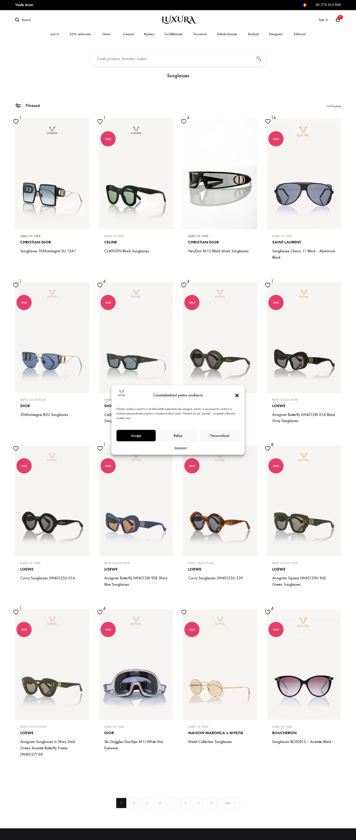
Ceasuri (128, 34)
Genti (106, 34)
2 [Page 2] (134, 803)
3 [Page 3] (147, 803)
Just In (54, 34)
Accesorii (200, 34)
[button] (237, 395)
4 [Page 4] (160, 803)
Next (230, 803)
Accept (136, 435)
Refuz (178, 435)
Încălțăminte (173, 34)
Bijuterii (149, 34)
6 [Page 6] (186, 803)
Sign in (323, 19)
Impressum (180, 447)
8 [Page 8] (211, 803)
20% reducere (80, 34)
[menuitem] (304, 5)
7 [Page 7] (199, 803)
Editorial (300, 34)
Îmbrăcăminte (227, 34)
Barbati (253, 34)
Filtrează (27, 105)
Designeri (276, 34)
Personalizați (219, 435)
